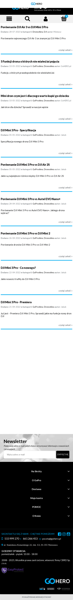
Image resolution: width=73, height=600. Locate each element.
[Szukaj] (27, 18)
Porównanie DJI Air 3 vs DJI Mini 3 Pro (24, 27)
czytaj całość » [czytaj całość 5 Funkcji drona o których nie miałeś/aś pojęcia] (65, 84)
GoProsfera (38, 66)
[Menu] (9, 19)
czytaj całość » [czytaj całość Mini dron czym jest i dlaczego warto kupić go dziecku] (65, 118)
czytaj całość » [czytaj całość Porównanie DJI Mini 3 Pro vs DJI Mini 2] (65, 256)
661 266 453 (30, 538)
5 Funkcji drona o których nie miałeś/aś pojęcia (30, 61)
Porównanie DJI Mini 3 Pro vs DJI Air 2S (25, 164)
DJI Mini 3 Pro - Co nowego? (18, 267)
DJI (45, 32)
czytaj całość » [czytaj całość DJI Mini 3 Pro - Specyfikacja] (65, 153)
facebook (60, 534)
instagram (64, 534)
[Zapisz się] (62, 454)
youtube (68, 534)
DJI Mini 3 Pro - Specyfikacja (18, 130)
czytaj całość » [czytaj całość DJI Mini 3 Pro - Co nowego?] (65, 290)
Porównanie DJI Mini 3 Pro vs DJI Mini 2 (25, 233)
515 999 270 (11, 538)
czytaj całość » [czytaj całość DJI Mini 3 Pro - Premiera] (65, 325)
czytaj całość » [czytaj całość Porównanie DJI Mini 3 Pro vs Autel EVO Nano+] (65, 222)
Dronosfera (38, 32)
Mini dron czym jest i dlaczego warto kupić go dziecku (35, 96)
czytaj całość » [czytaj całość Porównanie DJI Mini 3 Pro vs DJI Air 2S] (65, 187)
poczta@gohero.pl (51, 538)
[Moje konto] (45, 19)
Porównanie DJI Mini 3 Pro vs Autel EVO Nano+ (30, 199)
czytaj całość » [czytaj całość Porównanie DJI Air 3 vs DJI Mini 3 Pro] (65, 50)
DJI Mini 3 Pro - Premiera (16, 302)
